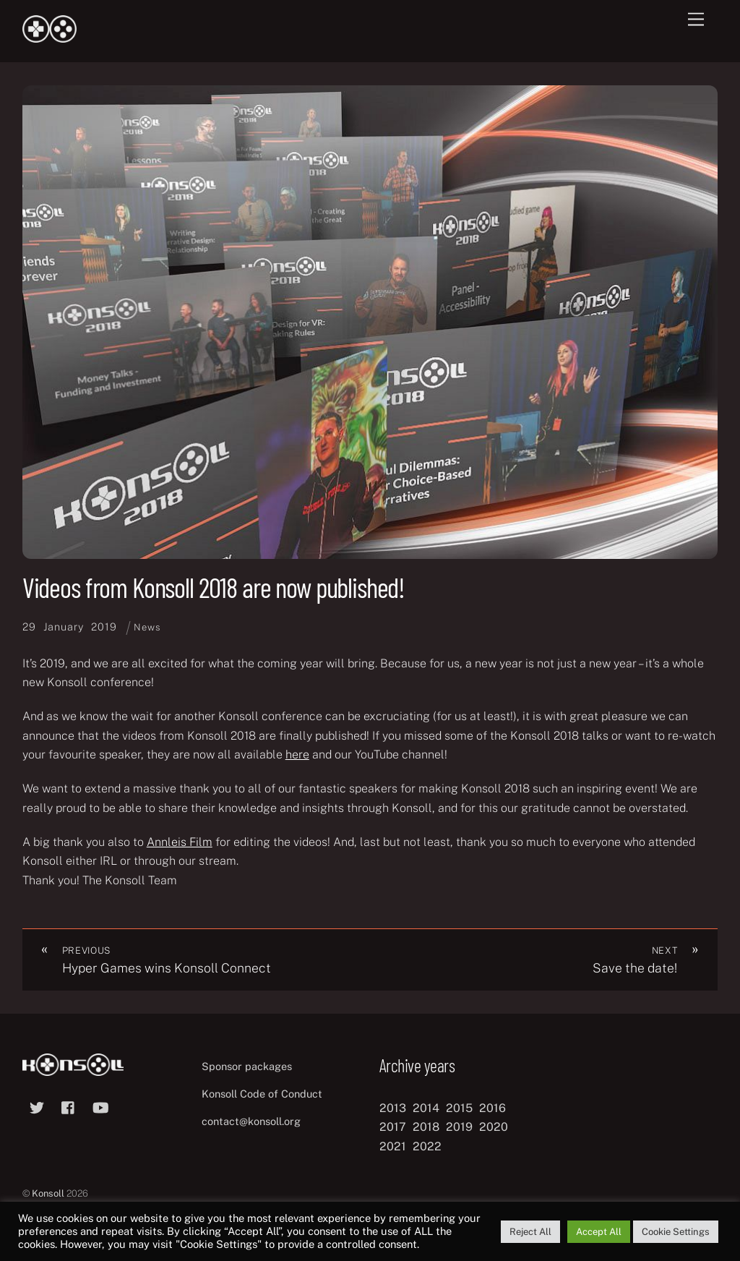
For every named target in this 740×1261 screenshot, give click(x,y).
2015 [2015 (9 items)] (459, 1108)
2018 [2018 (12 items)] (426, 1127)
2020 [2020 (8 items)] (493, 1127)
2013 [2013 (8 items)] (392, 1108)
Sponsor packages (247, 1066)
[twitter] (36, 1106)
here (297, 754)
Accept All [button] (598, 1231)
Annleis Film (179, 842)
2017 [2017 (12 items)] (392, 1127)
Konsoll (48, 1193)
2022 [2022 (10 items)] (427, 1146)
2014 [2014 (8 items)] (426, 1108)
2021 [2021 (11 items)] (392, 1146)
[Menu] (695, 20)
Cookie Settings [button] (676, 1231)
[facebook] (68, 1106)
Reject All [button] (530, 1231)
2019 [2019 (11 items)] (459, 1127)
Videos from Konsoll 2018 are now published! (213, 587)
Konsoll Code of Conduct (262, 1093)
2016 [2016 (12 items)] (492, 1108)
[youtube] (100, 1106)
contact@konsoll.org (251, 1121)
